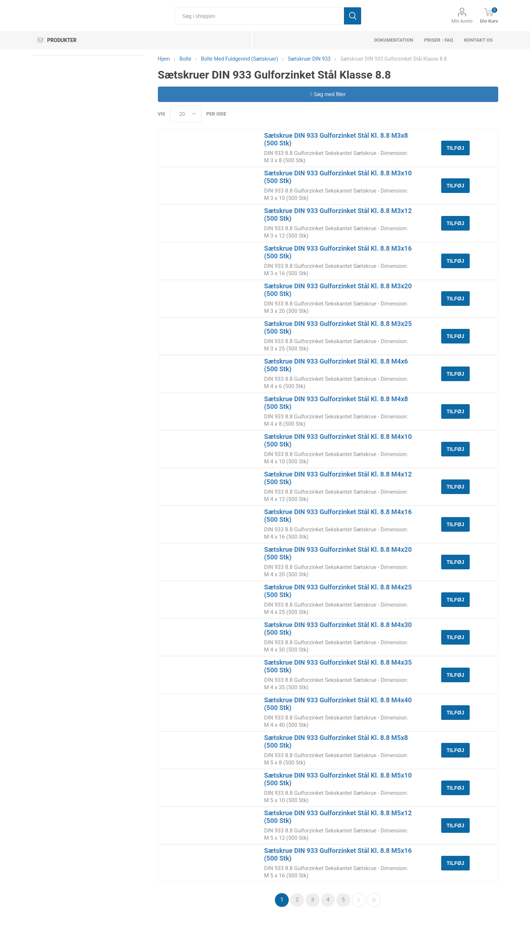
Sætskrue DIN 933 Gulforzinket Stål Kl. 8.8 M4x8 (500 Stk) (336, 402)
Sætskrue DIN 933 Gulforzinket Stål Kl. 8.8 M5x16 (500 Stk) (338, 854)
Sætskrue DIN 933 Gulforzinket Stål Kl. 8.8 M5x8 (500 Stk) (336, 741)
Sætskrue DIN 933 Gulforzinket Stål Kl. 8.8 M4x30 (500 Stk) (338, 628)
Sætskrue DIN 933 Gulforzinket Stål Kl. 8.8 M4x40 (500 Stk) (338, 703)
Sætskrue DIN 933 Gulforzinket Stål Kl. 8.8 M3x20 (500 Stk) (338, 289)
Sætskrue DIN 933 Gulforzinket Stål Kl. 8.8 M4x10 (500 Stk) (338, 440)
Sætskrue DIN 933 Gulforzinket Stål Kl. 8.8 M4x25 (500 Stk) (338, 591)
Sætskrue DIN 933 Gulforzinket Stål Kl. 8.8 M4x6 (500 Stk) (336, 365)
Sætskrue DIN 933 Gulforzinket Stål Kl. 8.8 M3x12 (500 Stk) (338, 214)
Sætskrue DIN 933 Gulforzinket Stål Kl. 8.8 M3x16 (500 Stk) (338, 252)
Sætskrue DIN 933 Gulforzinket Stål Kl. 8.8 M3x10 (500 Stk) (338, 177)
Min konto (462, 21)
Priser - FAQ (438, 40)
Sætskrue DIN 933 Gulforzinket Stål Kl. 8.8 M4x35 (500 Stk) (338, 666)
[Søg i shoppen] (259, 15)
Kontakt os (478, 40)
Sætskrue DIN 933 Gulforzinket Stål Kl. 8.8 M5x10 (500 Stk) (338, 779)
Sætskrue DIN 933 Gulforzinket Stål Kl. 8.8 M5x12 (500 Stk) (338, 816)
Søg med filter (327, 94)
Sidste (374, 900)
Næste (359, 900)
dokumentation (393, 40)
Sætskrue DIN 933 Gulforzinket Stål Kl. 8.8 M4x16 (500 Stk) (338, 515)
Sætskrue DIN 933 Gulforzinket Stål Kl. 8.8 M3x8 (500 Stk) (336, 139)
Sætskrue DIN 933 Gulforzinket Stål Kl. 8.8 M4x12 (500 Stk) (338, 478)
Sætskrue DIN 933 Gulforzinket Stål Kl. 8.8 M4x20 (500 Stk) (338, 553)
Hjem (164, 59)
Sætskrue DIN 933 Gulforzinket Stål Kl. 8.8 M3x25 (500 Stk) (338, 327)
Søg (352, 15)
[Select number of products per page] (185, 114)
